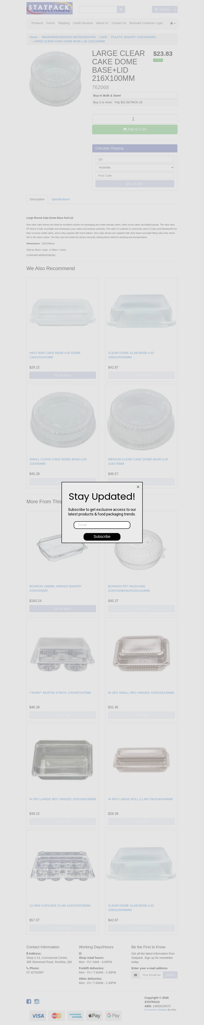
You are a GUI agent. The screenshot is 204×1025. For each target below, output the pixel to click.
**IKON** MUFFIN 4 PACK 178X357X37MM (60, 692)
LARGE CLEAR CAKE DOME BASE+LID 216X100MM (69, 41)
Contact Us (119, 23)
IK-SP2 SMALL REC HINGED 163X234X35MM (141, 692)
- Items (162, 9)
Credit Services (83, 23)
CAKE (103, 37)
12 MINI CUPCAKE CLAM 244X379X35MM (59, 905)
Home (33, 37)
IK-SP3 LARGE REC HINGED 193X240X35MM (62, 799)
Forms (50, 23)
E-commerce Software (156, 1009)
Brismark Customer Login (146, 23)
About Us (102, 23)
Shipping (64, 23)
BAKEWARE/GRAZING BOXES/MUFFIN (68, 37)
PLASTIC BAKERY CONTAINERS (133, 37)
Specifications (61, 199)
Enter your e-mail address (149, 968)
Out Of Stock (62, 375)
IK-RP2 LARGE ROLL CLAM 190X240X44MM (140, 799)
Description (37, 199)
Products (37, 23)
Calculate (135, 183)
